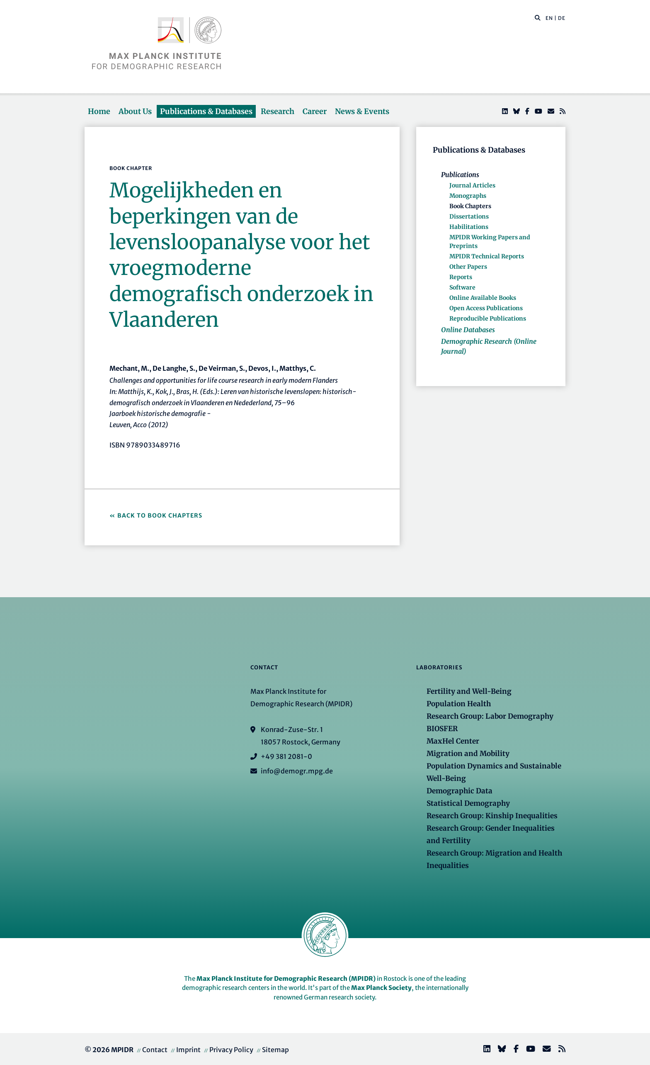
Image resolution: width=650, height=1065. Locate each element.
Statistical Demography (468, 803)
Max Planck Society (381, 988)
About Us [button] (135, 111)
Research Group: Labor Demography (490, 716)
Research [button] (277, 111)
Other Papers (468, 266)
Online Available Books (482, 298)
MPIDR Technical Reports (486, 256)
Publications (460, 174)
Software (462, 287)
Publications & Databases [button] (206, 111)
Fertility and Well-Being (469, 691)
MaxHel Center (453, 741)
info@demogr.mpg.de (297, 771)
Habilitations (468, 227)
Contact (154, 1050)
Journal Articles (472, 185)
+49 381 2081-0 (286, 756)
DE (561, 18)
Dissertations (469, 216)
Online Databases (468, 330)
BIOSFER (442, 728)
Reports (460, 277)
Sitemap (275, 1050)
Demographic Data (459, 790)
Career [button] (315, 111)
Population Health (459, 703)
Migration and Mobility (468, 753)
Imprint (188, 1050)
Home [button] (99, 111)
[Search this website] (533, 18)
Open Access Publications (486, 308)
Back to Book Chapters (159, 515)
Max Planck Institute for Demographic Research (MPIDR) (286, 978)
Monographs (467, 195)
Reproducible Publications (487, 318)
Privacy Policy (231, 1050)
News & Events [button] (362, 111)
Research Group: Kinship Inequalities (492, 815)
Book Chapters (470, 206)
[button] (538, 17)
